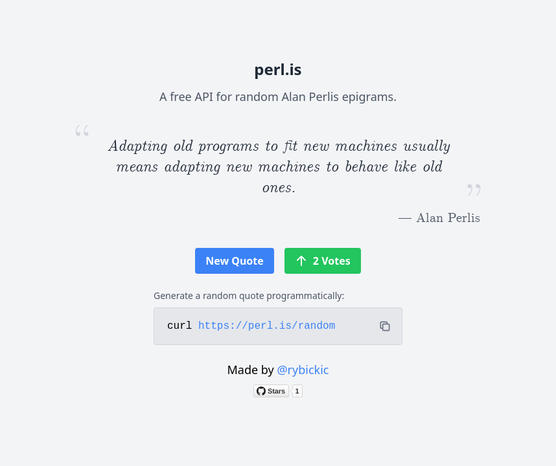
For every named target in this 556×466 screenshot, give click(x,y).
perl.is (277, 69)
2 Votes (323, 261)
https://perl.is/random (266, 326)
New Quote (234, 261)
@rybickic (303, 369)
